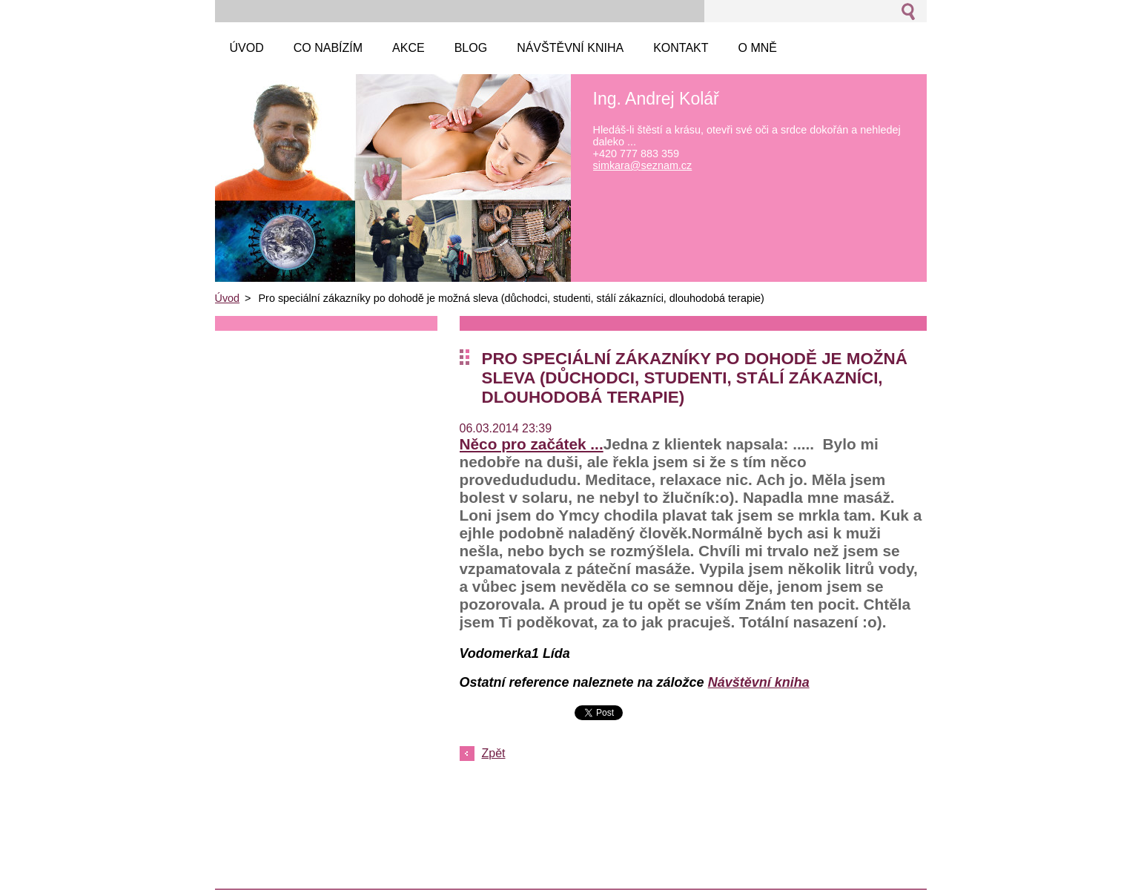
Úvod (227, 298)
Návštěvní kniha (759, 682)
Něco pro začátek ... (531, 443)
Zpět (494, 753)
